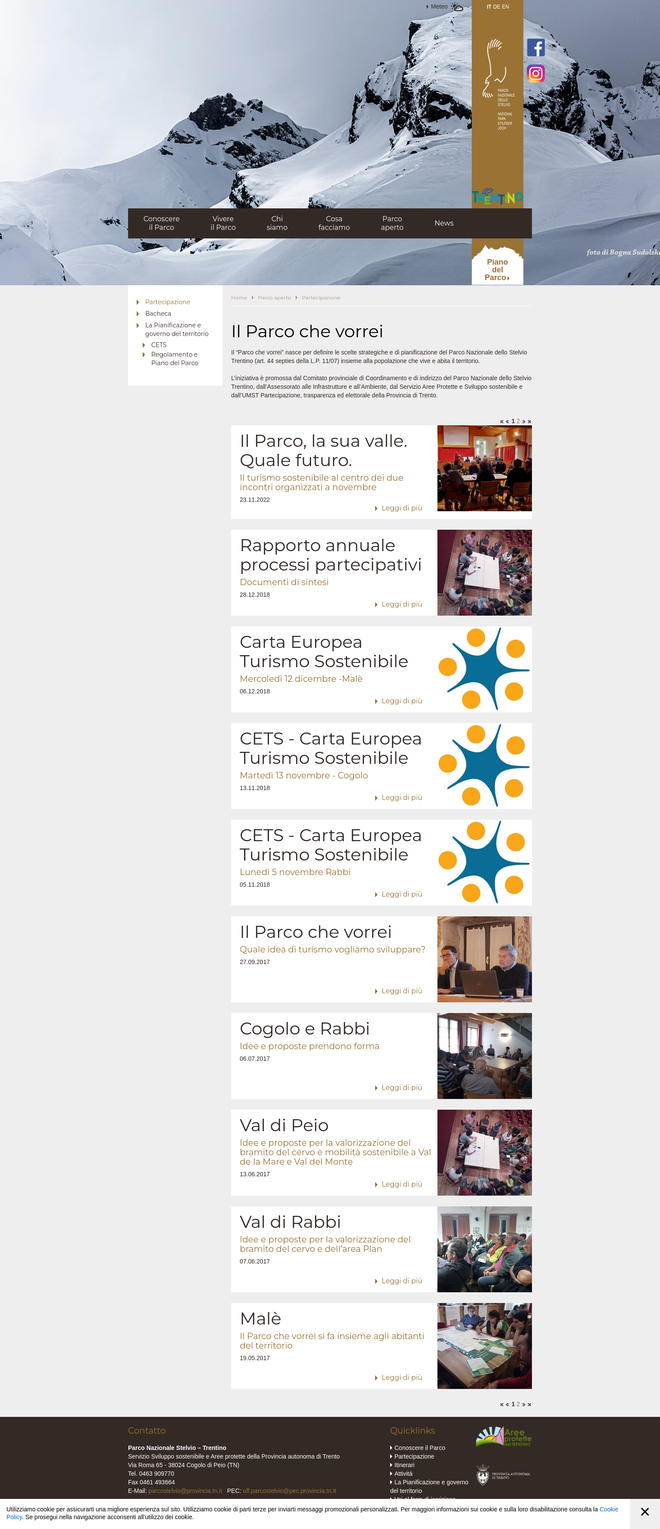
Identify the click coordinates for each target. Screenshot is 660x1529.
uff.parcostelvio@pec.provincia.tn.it (289, 1490)
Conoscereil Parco (162, 223)
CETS (159, 345)
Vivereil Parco (223, 223)
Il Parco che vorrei (316, 931)
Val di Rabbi (290, 1221)
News (443, 223)
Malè (260, 1318)
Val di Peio (284, 1124)
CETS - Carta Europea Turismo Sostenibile (331, 748)
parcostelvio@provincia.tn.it (185, 1490)
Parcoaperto (392, 223)
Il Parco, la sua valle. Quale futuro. (323, 450)
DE (497, 7)
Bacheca (158, 313)
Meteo (439, 6)
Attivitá (403, 1473)
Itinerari (404, 1465)
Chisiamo (277, 223)
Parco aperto (274, 297)
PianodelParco (496, 270)
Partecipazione (167, 302)
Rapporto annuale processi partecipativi (331, 554)
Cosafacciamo (334, 223)
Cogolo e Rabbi (305, 1028)
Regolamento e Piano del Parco (174, 359)
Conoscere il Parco (419, 1447)
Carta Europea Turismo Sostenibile (324, 651)
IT (489, 7)
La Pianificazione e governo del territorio (177, 329)
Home (239, 297)
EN (505, 7)
